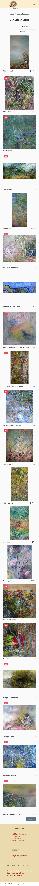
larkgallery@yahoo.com (19, 856)
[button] (31, 819)
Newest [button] (22, 31)
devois (22, 884)
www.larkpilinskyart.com (15, 875)
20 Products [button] (24, 27)
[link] (14, 5)
